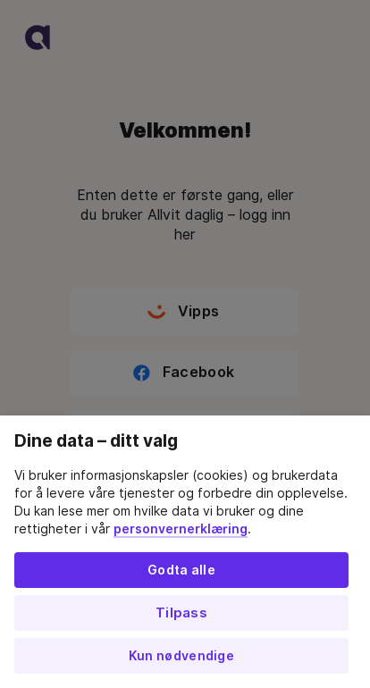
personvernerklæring (181, 529)
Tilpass (181, 613)
